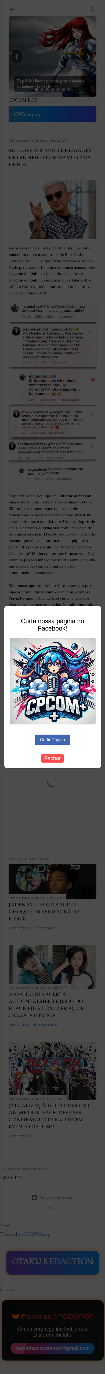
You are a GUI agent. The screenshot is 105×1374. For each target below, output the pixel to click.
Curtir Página (52, 740)
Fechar (52, 758)
